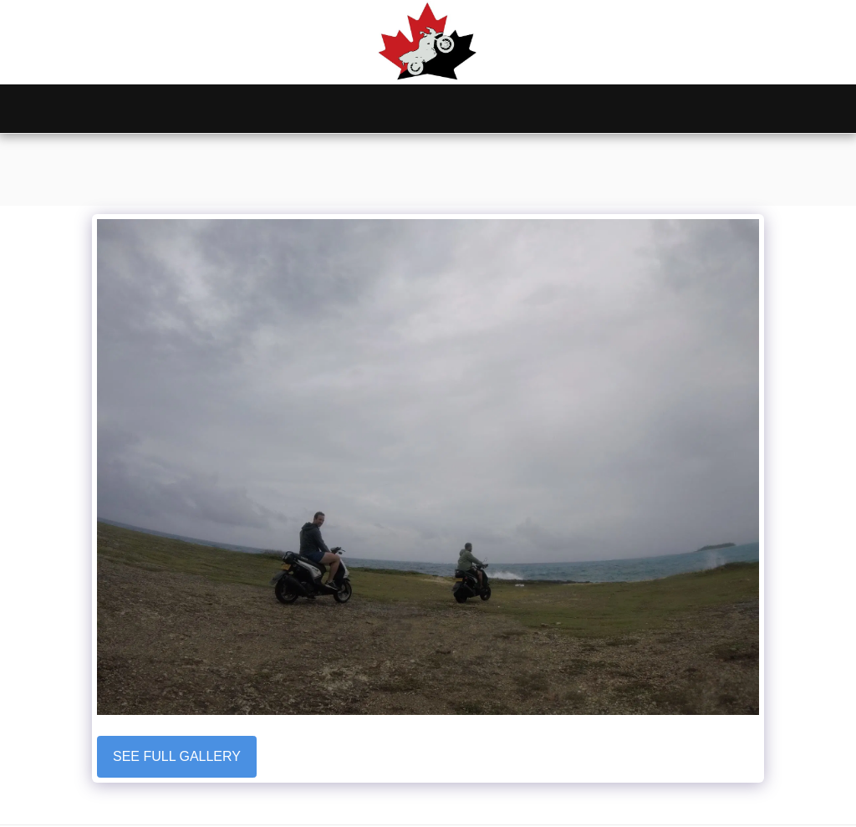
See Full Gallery (177, 756)
